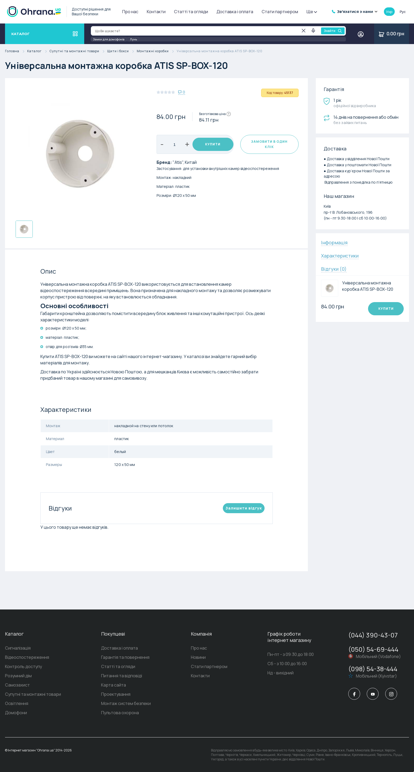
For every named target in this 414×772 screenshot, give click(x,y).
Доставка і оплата (235, 12)
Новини (198, 657)
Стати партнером (280, 12)
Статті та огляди (191, 12)
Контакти (156, 12)
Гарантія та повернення (125, 657)
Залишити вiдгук (243, 508)
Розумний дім (18, 675)
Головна (16, 51)
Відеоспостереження (27, 657)
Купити (212, 144)
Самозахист (17, 685)
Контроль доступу (23, 666)
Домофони (16, 712)
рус (402, 11)
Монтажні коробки (157, 51)
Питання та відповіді (121, 675)
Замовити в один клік (269, 144)
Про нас (130, 12)
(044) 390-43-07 (373, 635)
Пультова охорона (120, 712)
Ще (312, 12)
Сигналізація (18, 648)
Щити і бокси (122, 51)
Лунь (133, 39)
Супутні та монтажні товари (78, 51)
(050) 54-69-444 (373, 649)
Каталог (38, 51)
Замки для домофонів (108, 39)
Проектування (115, 694)
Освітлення (16, 703)
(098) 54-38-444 (372, 668)
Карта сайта (113, 685)
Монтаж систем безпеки (126, 703)
